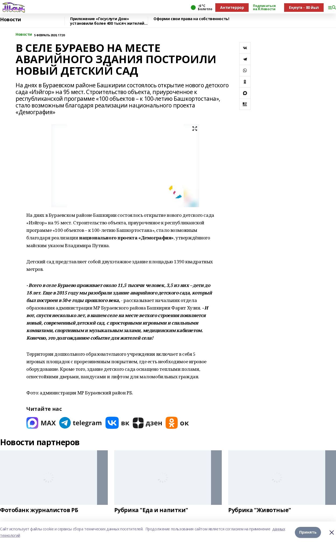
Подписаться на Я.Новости (264, 7)
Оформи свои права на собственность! (191, 19)
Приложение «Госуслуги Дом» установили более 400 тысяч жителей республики (107, 21)
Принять (308, 532)
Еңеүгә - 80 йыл (304, 7)
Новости (10, 20)
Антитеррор (232, 7)
